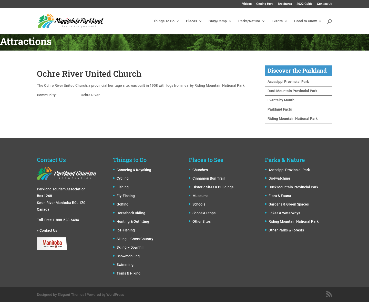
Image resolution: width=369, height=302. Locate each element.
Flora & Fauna (280, 196)
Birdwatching (279, 178)
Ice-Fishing (126, 230)
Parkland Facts (280, 109)
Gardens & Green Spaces (289, 204)
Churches (200, 170)
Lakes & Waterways (284, 213)
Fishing (123, 187)
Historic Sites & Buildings (212, 187)
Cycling (123, 178)
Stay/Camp (218, 21)
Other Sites (201, 221)
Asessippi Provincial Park (288, 82)
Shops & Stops (204, 213)
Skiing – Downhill (131, 247)
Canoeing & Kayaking (134, 170)
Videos (247, 4)
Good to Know (305, 21)
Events (277, 21)
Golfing (122, 204)
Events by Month (281, 100)
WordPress (115, 295)
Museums (200, 196)
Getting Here (264, 4)
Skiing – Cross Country (135, 239)
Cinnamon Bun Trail (208, 178)
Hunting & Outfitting (133, 221)
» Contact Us (47, 230)
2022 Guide (304, 4)
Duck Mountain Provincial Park (292, 91)
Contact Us (324, 4)
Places (191, 21)
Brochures (285, 4)
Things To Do (164, 21)
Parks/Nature (249, 21)
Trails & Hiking (128, 273)
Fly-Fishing (126, 196)
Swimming (125, 264)
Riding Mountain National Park (292, 118)
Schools (198, 204)
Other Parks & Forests (286, 230)
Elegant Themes (71, 295)
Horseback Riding (131, 213)
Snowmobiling (128, 256)
